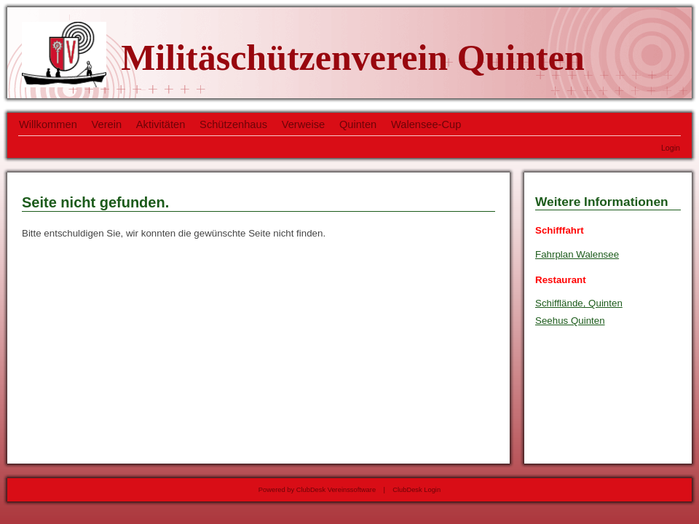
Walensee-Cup (426, 124)
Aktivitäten (161, 124)
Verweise (303, 124)
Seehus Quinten (570, 320)
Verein (107, 124)
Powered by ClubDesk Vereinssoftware (317, 489)
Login (670, 147)
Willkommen (48, 124)
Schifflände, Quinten (579, 303)
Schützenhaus (233, 124)
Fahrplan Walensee (577, 254)
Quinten (357, 124)
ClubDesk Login (416, 489)
